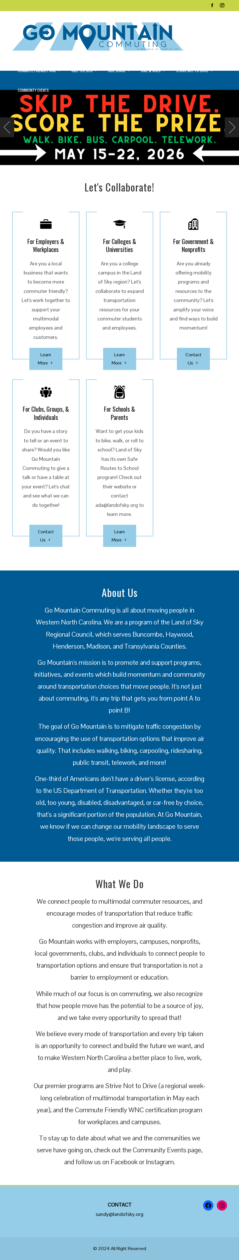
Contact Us (193, 359)
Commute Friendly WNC (39, 70)
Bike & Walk (153, 70)
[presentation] (7, 127)
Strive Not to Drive (195, 70)
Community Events (33, 90)
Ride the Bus (85, 70)
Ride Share (119, 70)
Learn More (46, 359)
